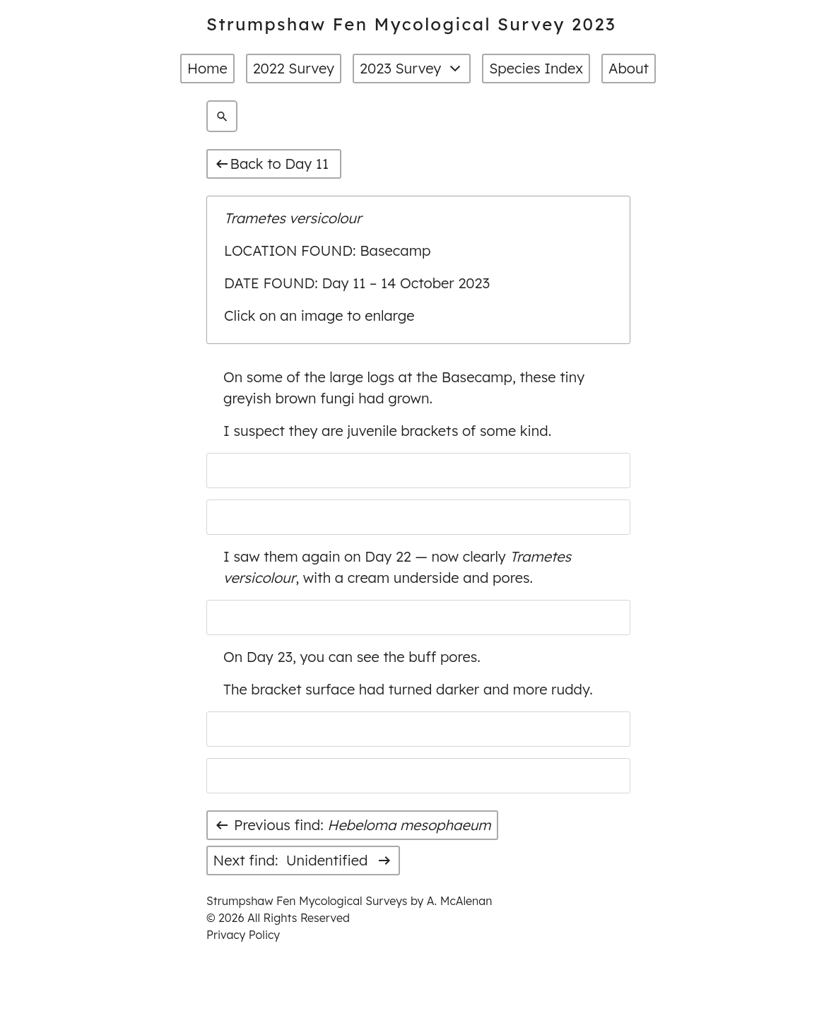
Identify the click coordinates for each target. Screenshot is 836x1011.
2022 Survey (293, 68)
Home (207, 68)
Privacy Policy (243, 935)
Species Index (536, 68)
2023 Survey (412, 68)
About (628, 68)
